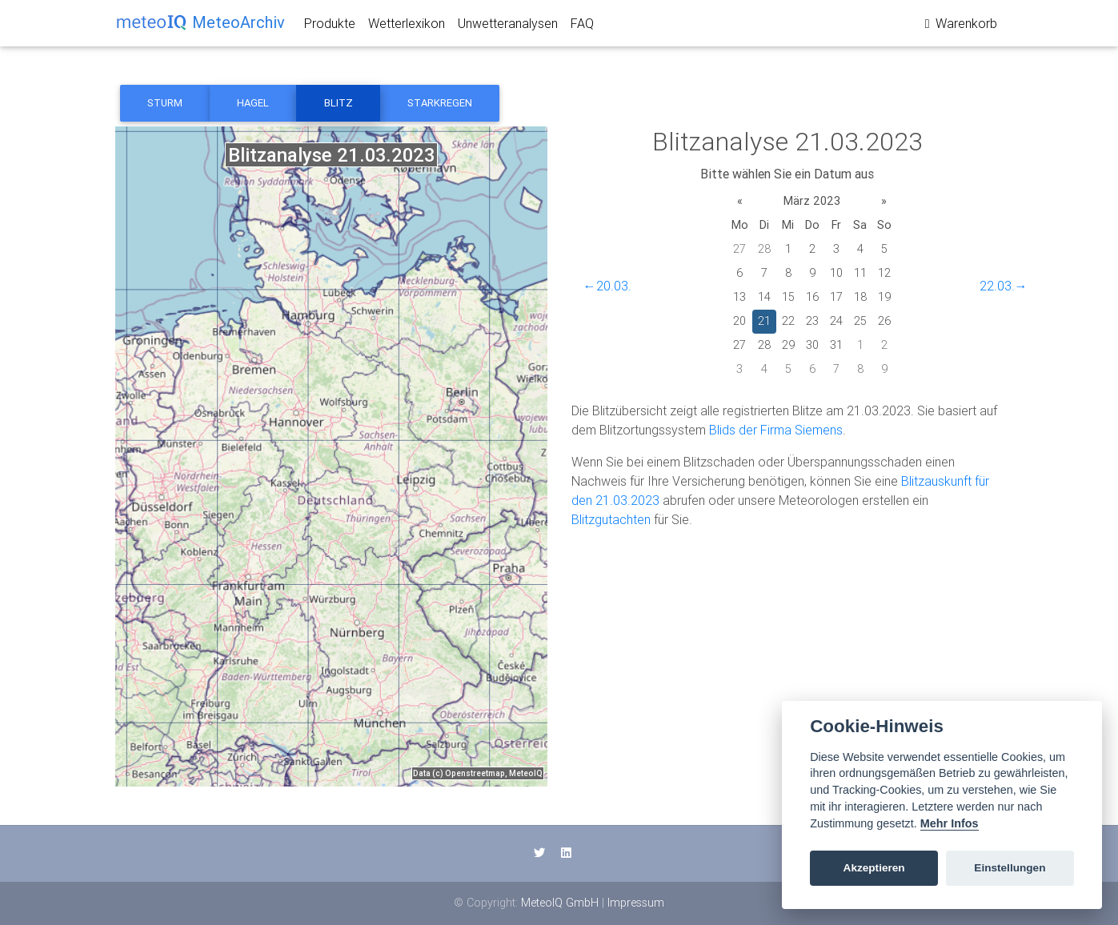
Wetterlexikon (406, 26)
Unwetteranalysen (508, 26)
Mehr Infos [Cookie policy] (949, 823)
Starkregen (439, 103)
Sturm (164, 103)
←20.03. (607, 286)
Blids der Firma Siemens (776, 430)
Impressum (635, 902)
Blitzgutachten (611, 519)
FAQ (582, 26)
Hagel (253, 103)
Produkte (329, 26)
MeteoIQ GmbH (560, 902)
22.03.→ (1004, 286)
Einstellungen (1009, 868)
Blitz (338, 103)
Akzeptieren (874, 868)
